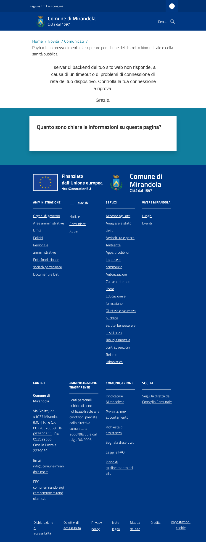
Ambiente (113, 245)
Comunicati (74, 41)
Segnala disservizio (120, 442)
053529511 (42, 433)
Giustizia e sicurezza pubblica (121, 314)
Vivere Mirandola (156, 202)
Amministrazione (47, 202)
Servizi (111, 202)
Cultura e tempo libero (118, 285)
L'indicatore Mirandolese (115, 398)
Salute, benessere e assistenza (120, 329)
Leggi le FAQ (115, 452)
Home (37, 41)
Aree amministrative (48, 223)
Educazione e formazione (116, 299)
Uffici (37, 230)
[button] (172, 21)
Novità (53, 41)
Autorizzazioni (116, 274)
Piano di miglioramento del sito (119, 467)
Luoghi (147, 216)
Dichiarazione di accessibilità (43, 528)
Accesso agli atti (118, 216)
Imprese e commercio (114, 263)
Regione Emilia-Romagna (46, 6)
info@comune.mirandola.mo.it (48, 468)
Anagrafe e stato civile (118, 226)
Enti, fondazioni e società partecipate (47, 263)
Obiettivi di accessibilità (72, 525)
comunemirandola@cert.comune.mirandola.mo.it (48, 493)
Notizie (74, 216)
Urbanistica (114, 362)
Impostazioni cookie (180, 524)
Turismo (111, 354)
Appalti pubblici (117, 252)
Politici (38, 237)
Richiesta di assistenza (114, 429)
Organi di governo (46, 216)
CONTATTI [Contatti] (39, 382)
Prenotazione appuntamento (117, 414)
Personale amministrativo (44, 248)
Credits (156, 522)
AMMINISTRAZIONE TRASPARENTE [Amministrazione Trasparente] (83, 385)
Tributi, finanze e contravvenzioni (118, 343)
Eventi (147, 223)
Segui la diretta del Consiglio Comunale (157, 398)
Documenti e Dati (46, 274)
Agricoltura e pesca (120, 237)
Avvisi (73, 231)
